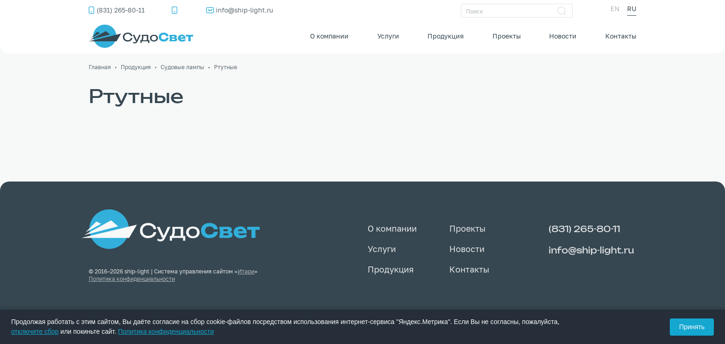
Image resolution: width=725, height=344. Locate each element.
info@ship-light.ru (244, 10)
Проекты (506, 36)
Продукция (445, 36)
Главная (100, 67)
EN (615, 9)
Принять (692, 327)
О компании (329, 36)
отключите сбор (34, 331)
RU (631, 9)
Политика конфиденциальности (132, 278)
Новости (562, 36)
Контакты (620, 36)
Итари (246, 271)
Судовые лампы (182, 67)
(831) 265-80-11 (121, 10)
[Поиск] (517, 11)
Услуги (388, 36)
